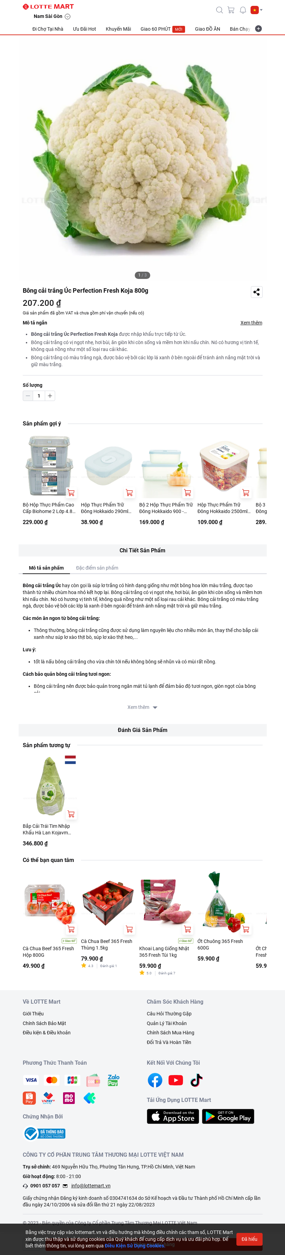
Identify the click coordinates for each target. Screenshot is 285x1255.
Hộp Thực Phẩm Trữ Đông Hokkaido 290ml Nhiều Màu (104, 508)
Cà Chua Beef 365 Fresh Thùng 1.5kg (106, 944)
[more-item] (258, 28)
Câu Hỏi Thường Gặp (169, 1013)
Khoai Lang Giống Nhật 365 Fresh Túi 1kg (164, 952)
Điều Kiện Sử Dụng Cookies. (135, 1245)
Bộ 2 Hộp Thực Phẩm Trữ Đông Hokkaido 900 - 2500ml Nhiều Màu (166, 508)
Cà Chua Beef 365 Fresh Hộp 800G (48, 952)
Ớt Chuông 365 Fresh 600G (220, 944)
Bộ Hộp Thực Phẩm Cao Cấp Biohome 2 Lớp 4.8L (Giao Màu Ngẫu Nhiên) (49, 508)
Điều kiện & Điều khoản (47, 1032)
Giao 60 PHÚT (163, 29)
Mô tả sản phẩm (46, 568)
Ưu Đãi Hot (84, 29)
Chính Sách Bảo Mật (44, 1023)
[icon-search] (219, 10)
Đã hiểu (249, 1239)
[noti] (243, 10)
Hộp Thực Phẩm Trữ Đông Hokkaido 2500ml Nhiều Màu (222, 508)
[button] (257, 10)
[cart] (231, 10)
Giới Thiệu (33, 1013)
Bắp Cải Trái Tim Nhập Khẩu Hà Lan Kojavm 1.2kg (46, 829)
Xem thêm (251, 322)
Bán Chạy (240, 29)
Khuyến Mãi (118, 29)
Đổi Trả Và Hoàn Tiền (169, 1042)
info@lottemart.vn (91, 1185)
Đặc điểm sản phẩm (97, 568)
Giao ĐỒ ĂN (207, 29)
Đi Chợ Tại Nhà (47, 29)
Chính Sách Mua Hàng (170, 1032)
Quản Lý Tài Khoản (167, 1023)
